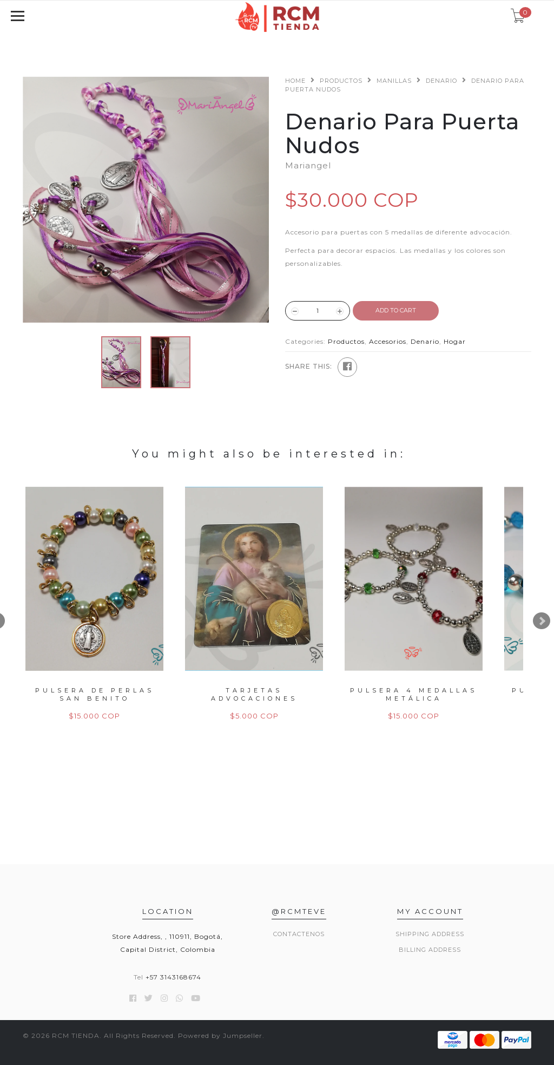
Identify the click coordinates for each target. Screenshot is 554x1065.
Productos (341, 80)
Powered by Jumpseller (220, 1035)
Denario (441, 80)
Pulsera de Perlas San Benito (94, 694)
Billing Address (430, 949)
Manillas (394, 80)
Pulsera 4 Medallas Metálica (413, 694)
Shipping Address (429, 934)
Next (541, 621)
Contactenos (299, 934)
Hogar (455, 341)
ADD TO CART (395, 310)
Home (295, 80)
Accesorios (387, 341)
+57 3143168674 (173, 977)
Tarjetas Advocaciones (254, 694)
